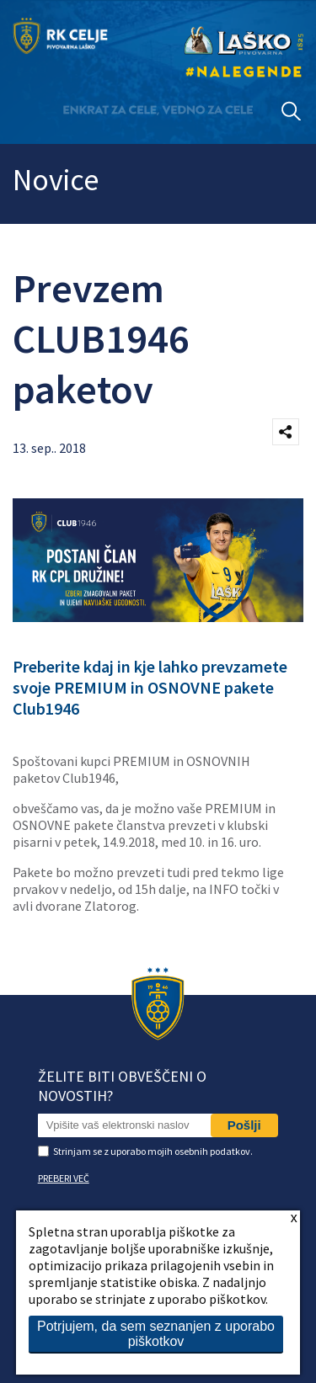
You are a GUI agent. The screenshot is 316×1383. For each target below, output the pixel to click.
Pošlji (244, 1125)
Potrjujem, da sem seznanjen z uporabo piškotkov (156, 1333)
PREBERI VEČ (63, 1178)
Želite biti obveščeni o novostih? (122, 1086)
